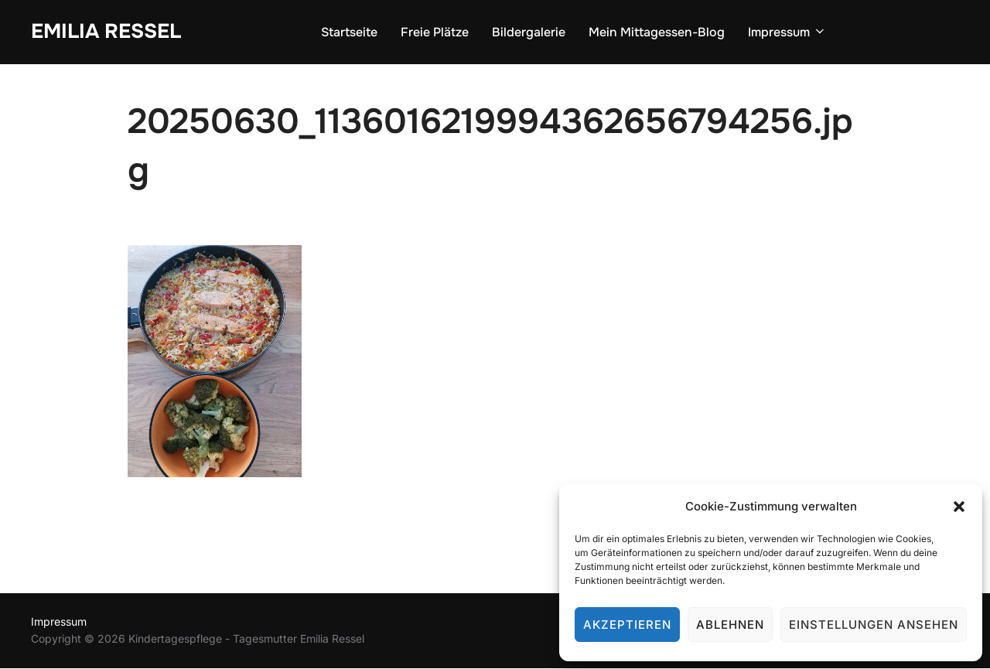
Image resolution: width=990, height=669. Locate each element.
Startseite (349, 32)
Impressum (787, 32)
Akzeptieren (627, 624)
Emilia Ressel (106, 31)
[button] (959, 506)
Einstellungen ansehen (873, 624)
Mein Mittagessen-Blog (657, 32)
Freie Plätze (435, 32)
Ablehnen (730, 624)
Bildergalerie (528, 32)
